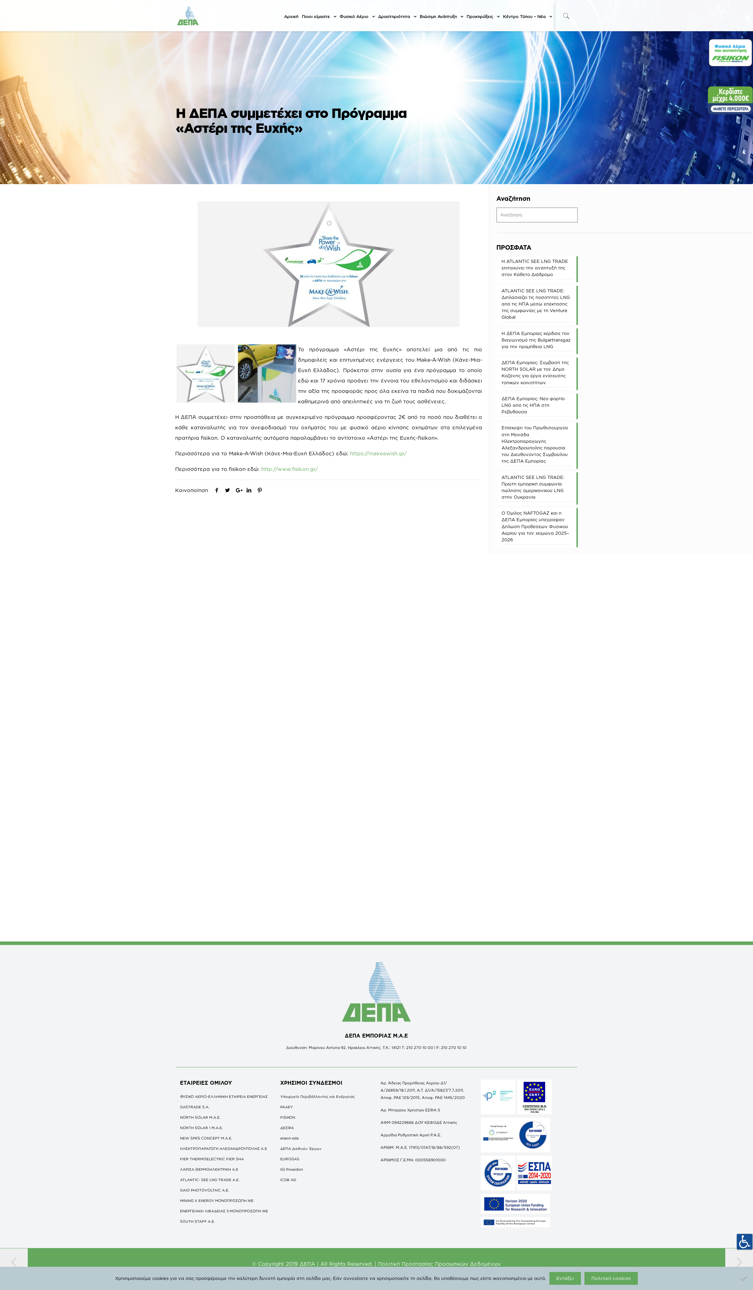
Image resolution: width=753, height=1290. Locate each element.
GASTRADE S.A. (194, 1107)
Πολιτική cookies (611, 1278)
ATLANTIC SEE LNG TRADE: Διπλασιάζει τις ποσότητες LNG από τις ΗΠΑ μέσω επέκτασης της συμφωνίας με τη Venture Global (536, 304)
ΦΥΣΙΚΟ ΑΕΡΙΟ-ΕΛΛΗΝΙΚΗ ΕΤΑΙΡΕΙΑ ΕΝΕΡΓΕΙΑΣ (224, 1096)
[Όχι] (744, 1278)
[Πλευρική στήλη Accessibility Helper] (744, 1241)
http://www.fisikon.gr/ (289, 469)
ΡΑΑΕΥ (286, 1107)
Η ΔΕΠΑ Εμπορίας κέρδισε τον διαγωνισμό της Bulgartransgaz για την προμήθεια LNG (536, 340)
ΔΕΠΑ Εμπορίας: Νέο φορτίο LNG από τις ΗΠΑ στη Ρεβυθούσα (533, 405)
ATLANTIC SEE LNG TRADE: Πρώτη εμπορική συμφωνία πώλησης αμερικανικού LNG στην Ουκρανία (533, 487)
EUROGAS (289, 1159)
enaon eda (289, 1138)
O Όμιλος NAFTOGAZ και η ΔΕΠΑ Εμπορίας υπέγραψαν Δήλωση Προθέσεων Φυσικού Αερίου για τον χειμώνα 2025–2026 (535, 526)
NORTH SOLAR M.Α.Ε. (200, 1117)
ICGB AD (288, 1180)
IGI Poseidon (291, 1169)
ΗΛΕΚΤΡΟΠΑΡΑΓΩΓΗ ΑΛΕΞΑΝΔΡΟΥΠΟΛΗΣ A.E (223, 1148)
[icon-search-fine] (566, 16)
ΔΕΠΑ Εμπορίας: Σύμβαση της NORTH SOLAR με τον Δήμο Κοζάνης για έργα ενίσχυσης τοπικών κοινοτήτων (535, 372)
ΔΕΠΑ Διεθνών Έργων (301, 1148)
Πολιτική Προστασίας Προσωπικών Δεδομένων (439, 1264)
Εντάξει (565, 1278)
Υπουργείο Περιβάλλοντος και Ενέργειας (317, 1096)
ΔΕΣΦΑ (287, 1128)
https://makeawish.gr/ (378, 453)
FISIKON (287, 1117)
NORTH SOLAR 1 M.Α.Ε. (201, 1128)
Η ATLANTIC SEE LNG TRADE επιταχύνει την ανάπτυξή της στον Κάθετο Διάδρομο (535, 268)
